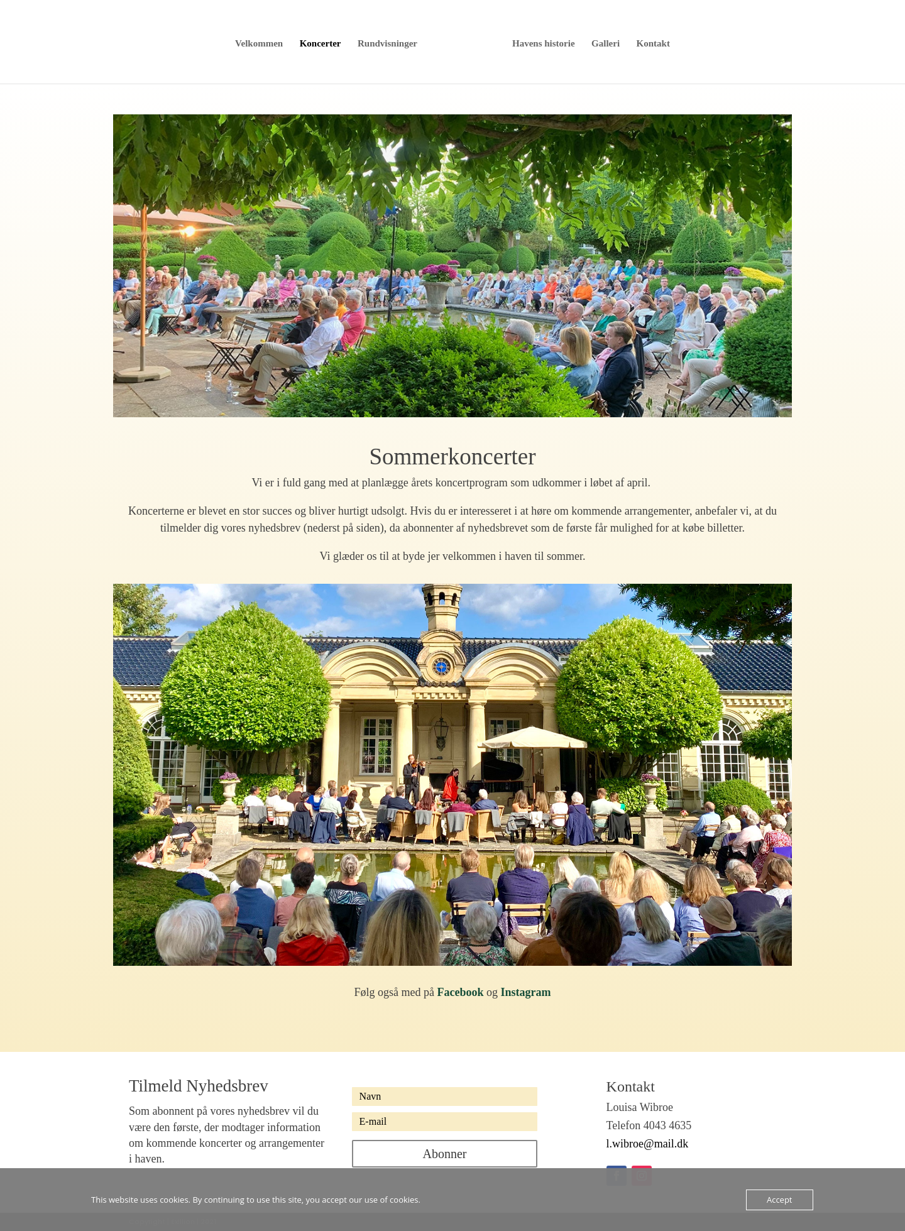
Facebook (460, 992)
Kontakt (649, 42)
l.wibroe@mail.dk (647, 1143)
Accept (780, 1199)
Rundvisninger (392, 42)
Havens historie (539, 42)
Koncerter (324, 42)
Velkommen (263, 42)
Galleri (602, 42)
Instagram (526, 992)
